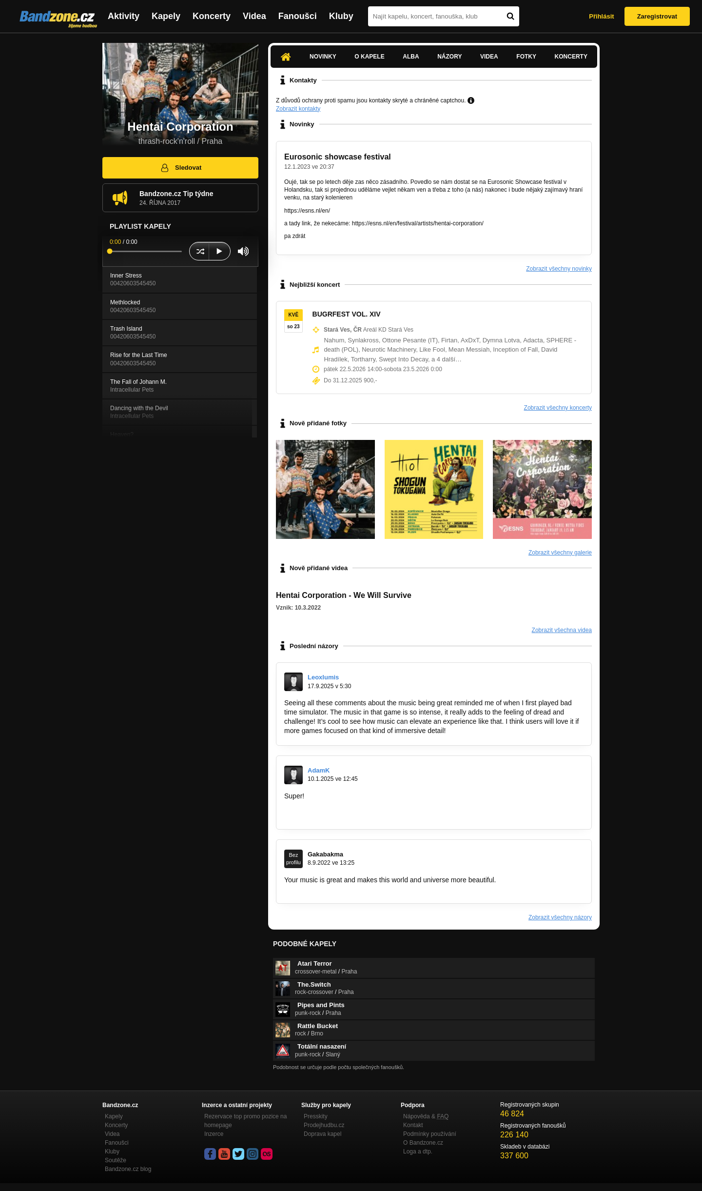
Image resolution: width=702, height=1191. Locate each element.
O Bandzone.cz (423, 1142)
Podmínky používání (429, 1134)
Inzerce (213, 1134)
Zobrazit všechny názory (560, 917)
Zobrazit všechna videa (562, 630)
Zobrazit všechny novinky (559, 268)
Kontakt (413, 1125)
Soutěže (115, 1160)
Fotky (526, 56)
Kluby (341, 16)
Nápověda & (425, 1116)
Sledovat (180, 167)
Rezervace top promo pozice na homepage (245, 1121)
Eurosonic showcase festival (337, 157)
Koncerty (212, 16)
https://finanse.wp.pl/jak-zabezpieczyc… (344, 814)
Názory (449, 56)
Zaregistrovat (657, 16)
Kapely (166, 16)
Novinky (323, 56)
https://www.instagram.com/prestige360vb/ (348, 889)
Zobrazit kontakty (298, 108)
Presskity (316, 1116)
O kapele (369, 56)
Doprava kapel (322, 1134)
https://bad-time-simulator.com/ (494, 730)
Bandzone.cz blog (128, 1169)
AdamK (319, 770)
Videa (254, 16)
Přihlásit (601, 16)
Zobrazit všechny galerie (560, 552)
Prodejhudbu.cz (324, 1125)
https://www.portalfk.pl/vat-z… (329, 805)
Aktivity (123, 16)
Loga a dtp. (417, 1151)
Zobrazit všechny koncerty (558, 407)
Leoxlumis (323, 677)
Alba (411, 56)
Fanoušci (297, 16)
